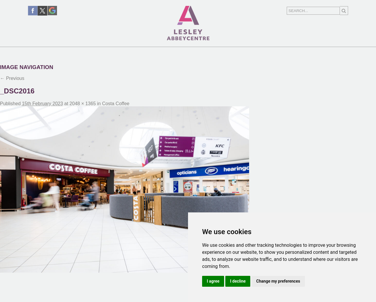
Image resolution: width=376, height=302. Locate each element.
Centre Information (251, 52)
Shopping (81, 52)
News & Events (137, 52)
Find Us (188, 52)
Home (43, 52)
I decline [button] (238, 281)
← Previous (12, 78)
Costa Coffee (115, 103)
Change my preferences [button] (278, 281)
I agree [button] (213, 281)
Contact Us (321, 52)
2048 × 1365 (83, 103)
